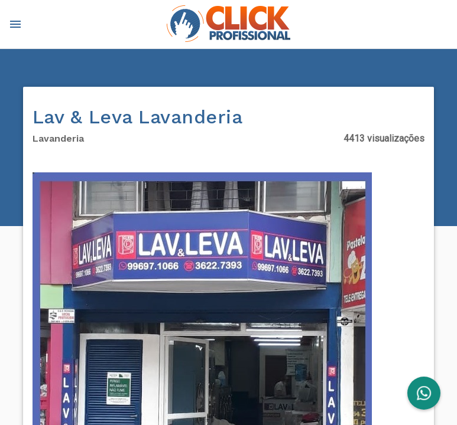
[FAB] (423, 393)
